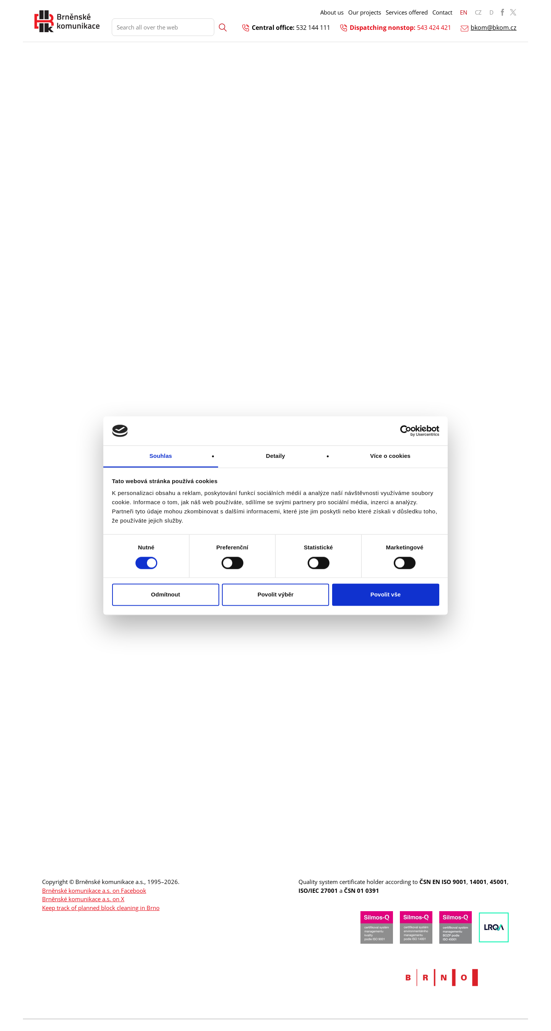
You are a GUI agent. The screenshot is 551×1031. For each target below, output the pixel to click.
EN (463, 12)
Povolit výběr (275, 594)
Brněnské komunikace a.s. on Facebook (94, 890)
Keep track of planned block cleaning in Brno (101, 908)
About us (332, 12)
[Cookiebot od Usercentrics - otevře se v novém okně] (405, 430)
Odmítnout (165, 594)
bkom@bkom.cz (494, 27)
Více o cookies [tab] (390, 456)
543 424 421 (434, 27)
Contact (442, 12)
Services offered (407, 12)
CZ (478, 12)
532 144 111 (313, 27)
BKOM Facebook (502, 12)
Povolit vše (385, 594)
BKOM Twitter (513, 12)
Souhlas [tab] (160, 456)
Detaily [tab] (275, 456)
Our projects (364, 12)
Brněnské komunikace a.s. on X (83, 899)
